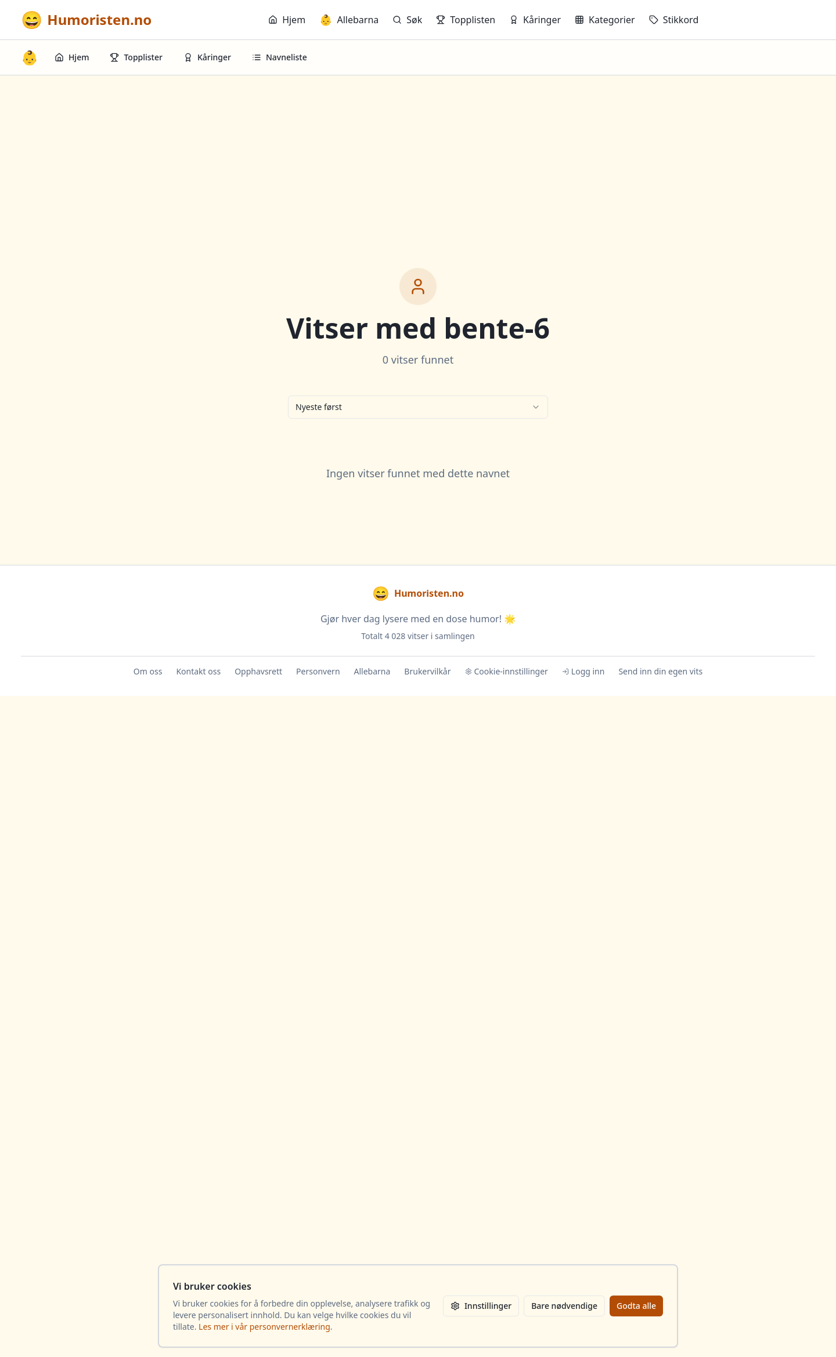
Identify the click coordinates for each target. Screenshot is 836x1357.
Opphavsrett (258, 671)
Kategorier (605, 19)
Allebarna (349, 20)
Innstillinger (481, 1305)
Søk (407, 19)
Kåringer (535, 19)
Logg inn (583, 671)
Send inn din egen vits (660, 671)
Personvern (318, 671)
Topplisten (465, 19)
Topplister (136, 57)
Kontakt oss (198, 671)
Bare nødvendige (564, 1305)
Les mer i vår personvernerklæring (264, 1326)
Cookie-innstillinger (506, 671)
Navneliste (279, 57)
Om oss (148, 671)
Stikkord (674, 19)
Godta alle (636, 1305)
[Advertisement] (418, 162)
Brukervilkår (427, 671)
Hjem (286, 19)
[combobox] (418, 407)
